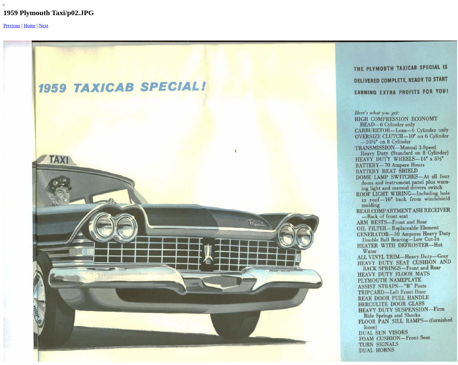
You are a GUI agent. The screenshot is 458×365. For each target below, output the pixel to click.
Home (29, 25)
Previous (11, 25)
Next (43, 25)
